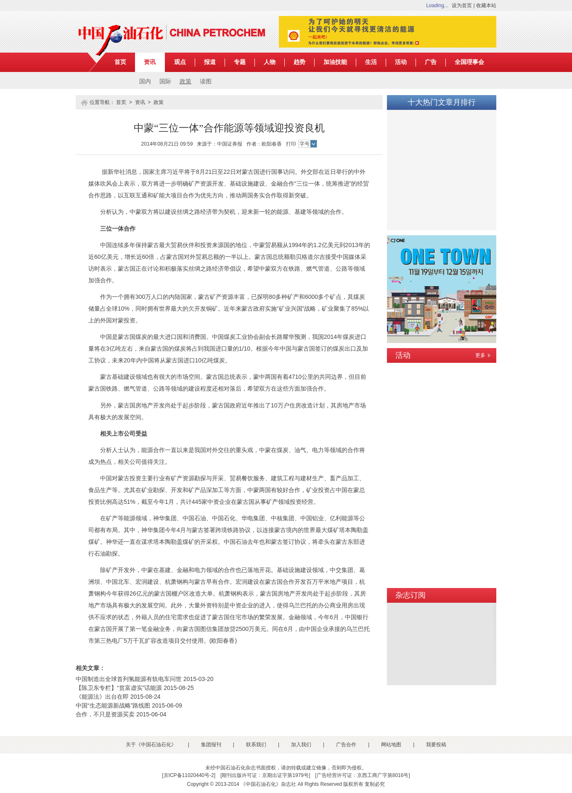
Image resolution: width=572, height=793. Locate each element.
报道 (210, 62)
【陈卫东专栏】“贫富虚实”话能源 (119, 687)
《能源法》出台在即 (102, 696)
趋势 (299, 62)
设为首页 (462, 5)
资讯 (150, 62)
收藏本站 (486, 5)
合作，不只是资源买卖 (105, 714)
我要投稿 (436, 745)
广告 (431, 62)
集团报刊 (211, 745)
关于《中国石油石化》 (151, 745)
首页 (120, 62)
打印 (291, 144)
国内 (145, 81)
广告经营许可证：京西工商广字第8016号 (363, 775)
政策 (185, 81)
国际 (165, 81)
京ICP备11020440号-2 (189, 775)
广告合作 (346, 745)
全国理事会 (469, 62)
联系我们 (256, 745)
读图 (206, 81)
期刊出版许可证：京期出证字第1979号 (265, 775)
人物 (269, 62)
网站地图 (391, 745)
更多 (480, 355)
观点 (180, 62)
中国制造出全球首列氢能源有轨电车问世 (129, 679)
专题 (240, 62)
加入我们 (301, 745)
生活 (371, 62)
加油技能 (335, 62)
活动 (401, 62)
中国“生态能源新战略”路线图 (113, 705)
